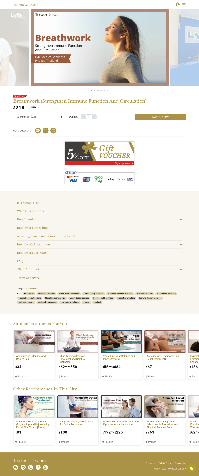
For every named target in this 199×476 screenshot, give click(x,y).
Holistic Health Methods (103, 298)
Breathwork (29, 294)
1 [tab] (91, 90)
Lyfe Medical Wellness (70, 302)
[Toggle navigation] (184, 4)
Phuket (86, 302)
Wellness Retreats (26, 302)
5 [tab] (104, 90)
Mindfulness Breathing (166, 294)
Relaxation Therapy (145, 294)
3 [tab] (98, 90)
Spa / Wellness (31, 288)
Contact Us (150, 463)
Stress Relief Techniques (69, 294)
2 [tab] (94, 90)
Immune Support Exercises (150, 298)
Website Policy (165, 463)
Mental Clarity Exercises (94, 294)
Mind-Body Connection (47, 302)
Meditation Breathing (126, 298)
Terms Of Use (180, 463)
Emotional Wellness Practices (120, 294)
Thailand (97, 302)
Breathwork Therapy (46, 294)
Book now (160, 116)
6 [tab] (107, 90)
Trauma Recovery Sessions (30, 298)
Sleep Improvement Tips (55, 298)
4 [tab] (101, 90)
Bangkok (23, 376)
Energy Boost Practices (79, 298)
